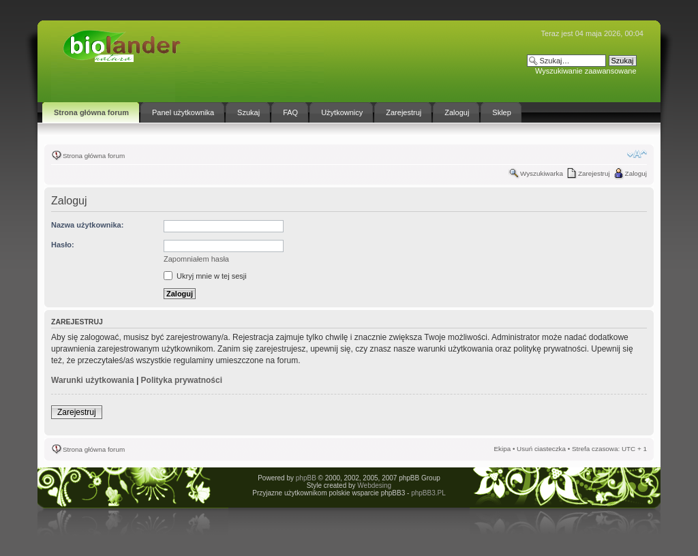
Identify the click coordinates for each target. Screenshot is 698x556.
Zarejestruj (594, 173)
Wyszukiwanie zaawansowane (585, 71)
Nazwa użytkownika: (87, 225)
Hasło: (62, 245)
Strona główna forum (94, 155)
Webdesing (374, 485)
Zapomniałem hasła (196, 259)
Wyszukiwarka (541, 173)
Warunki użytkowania (92, 380)
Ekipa (502, 448)
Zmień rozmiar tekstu (637, 154)
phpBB (306, 478)
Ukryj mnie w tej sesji (205, 276)
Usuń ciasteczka (541, 448)
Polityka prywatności (181, 380)
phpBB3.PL (428, 493)
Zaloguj (636, 173)
